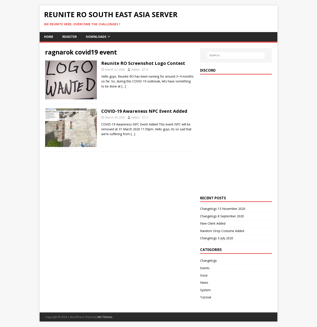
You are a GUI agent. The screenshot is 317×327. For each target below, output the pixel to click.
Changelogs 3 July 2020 (216, 238)
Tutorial (205, 297)
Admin (135, 69)
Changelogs (208, 260)
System (205, 290)
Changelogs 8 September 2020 (222, 216)
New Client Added (212, 223)
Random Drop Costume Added (222, 231)
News (204, 282)
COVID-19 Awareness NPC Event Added (144, 111)
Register (69, 37)
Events (205, 268)
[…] (124, 86)
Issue (204, 275)
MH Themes (105, 317)
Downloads (96, 37)
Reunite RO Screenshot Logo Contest (143, 63)
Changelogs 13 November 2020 (222, 209)
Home (48, 37)
